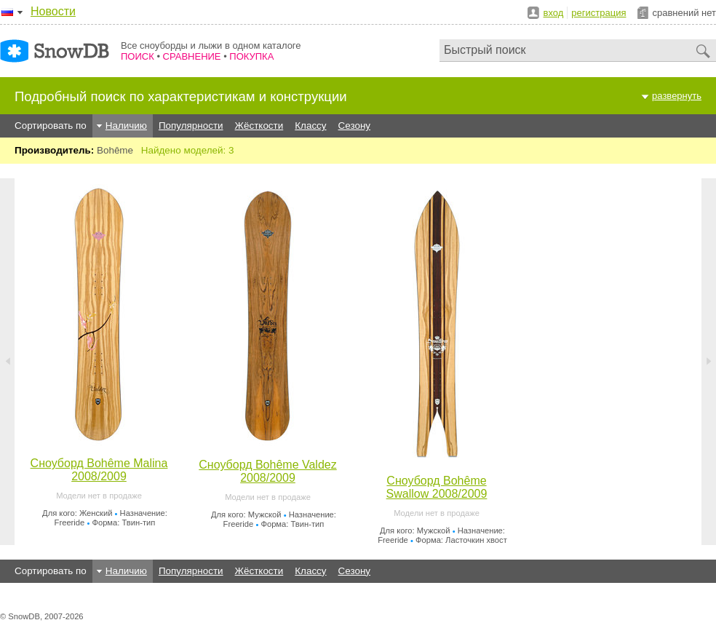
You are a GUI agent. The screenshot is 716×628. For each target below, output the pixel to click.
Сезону (354, 125)
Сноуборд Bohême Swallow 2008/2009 (437, 487)
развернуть (676, 95)
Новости (53, 11)
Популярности (191, 125)
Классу (310, 125)
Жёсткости (259, 125)
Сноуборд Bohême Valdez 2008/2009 (267, 471)
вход (554, 12)
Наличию (126, 125)
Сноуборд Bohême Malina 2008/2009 (99, 469)
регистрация (598, 12)
